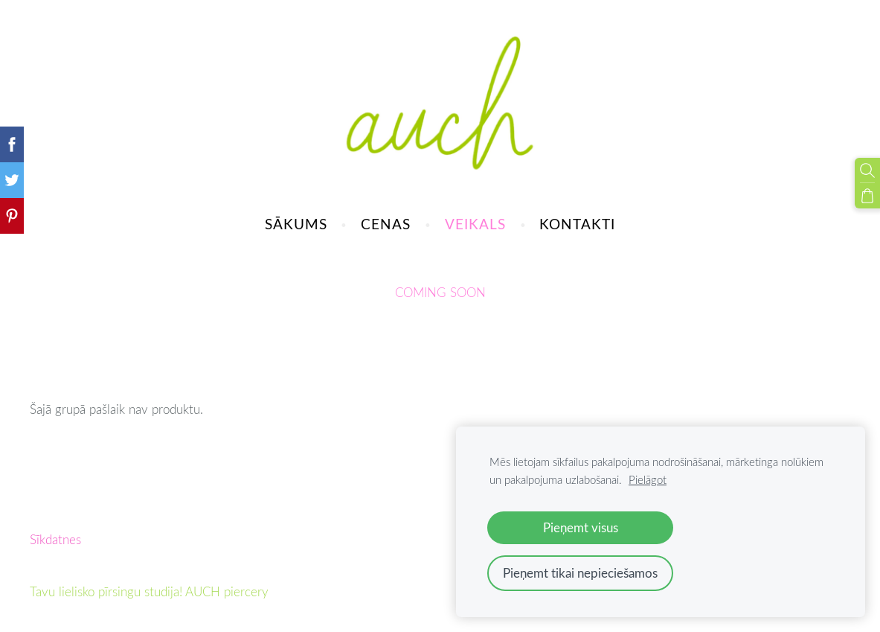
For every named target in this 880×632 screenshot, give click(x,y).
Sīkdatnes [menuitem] (55, 539)
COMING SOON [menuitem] (440, 292)
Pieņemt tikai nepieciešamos (580, 572)
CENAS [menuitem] (386, 224)
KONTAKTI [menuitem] (577, 224)
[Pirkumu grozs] (867, 195)
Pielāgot (648, 479)
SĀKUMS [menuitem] (296, 224)
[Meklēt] (867, 170)
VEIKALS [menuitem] (475, 224)
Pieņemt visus (580, 527)
